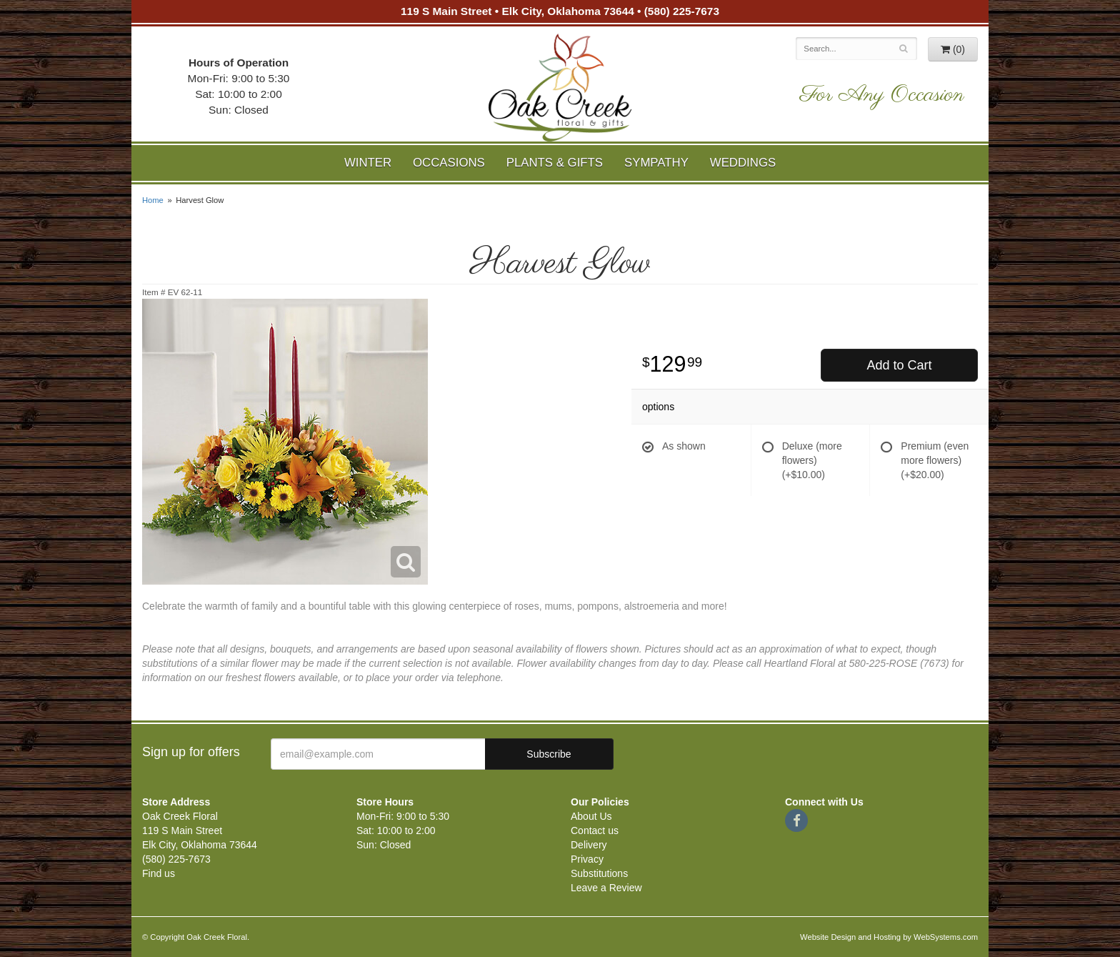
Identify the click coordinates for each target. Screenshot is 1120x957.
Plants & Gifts (554, 162)
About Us (591, 816)
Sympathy (656, 162)
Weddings (743, 162)
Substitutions (599, 873)
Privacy (587, 859)
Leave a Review (606, 887)
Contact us (595, 830)
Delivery (589, 845)
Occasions (449, 162)
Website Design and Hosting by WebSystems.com (889, 937)
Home (153, 200)
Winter (367, 162)
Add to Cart (898, 365)
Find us (158, 873)
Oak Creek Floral (560, 88)
